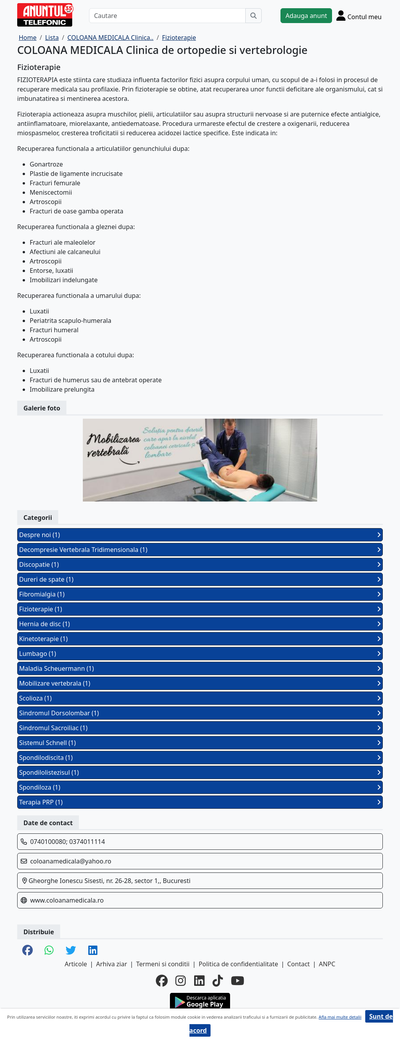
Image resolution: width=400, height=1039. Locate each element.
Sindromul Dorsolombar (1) (200, 713)
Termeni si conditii (162, 964)
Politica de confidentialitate (238, 964)
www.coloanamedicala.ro (67, 900)
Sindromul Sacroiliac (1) (200, 728)
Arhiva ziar (111, 964)
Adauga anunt (306, 15)
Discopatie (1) (200, 564)
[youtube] (237, 981)
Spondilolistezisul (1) (200, 772)
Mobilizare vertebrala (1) (200, 683)
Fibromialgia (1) (200, 594)
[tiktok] (217, 981)
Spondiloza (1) (200, 787)
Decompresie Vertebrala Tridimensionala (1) (200, 549)
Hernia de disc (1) (200, 624)
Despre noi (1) (200, 534)
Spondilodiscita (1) (200, 757)
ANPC (327, 964)
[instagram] (180, 981)
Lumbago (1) (200, 653)
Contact (298, 964)
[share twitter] (71, 950)
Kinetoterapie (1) (200, 638)
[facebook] (162, 981)
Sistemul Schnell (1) (200, 742)
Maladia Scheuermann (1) (200, 668)
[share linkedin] (93, 950)
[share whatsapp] (49, 950)
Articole (76, 964)
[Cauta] (253, 15)
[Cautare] (167, 15)
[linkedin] (199, 981)
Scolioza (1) (200, 698)
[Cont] (359, 15)
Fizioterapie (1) (200, 609)
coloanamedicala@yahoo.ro (70, 861)
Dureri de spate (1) (200, 579)
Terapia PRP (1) (200, 802)
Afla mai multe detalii (340, 1017)
